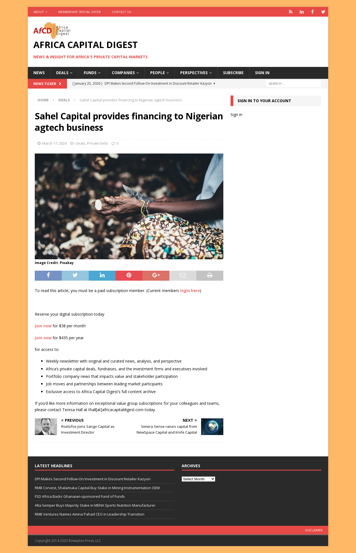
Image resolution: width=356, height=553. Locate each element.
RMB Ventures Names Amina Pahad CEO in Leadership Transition (89, 514)
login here (190, 290)
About (38, 12)
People (157, 72)
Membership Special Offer (79, 12)
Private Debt (97, 143)
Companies (123, 72)
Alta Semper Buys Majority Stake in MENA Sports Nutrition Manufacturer (95, 505)
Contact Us (121, 12)
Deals (62, 72)
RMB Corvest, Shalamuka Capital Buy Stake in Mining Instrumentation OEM (97, 487)
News (39, 72)
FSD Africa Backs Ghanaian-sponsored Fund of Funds (80, 496)
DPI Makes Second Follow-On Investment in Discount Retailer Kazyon (92, 478)
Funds (90, 72)
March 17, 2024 (54, 143)
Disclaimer (314, 530)
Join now (43, 325)
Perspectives (194, 72)
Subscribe (233, 72)
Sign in (262, 72)
